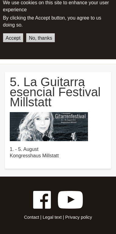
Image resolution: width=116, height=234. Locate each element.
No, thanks (40, 34)
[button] (49, 126)
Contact (31, 217)
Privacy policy (78, 217)
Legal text (52, 217)
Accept (13, 34)
